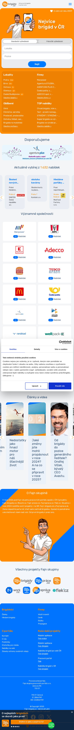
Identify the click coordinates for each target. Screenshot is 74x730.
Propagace (42, 624)
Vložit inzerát (43, 614)
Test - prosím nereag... (47, 112)
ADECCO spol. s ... (45, 94)
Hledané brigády (8, 617)
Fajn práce (42, 638)
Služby (40, 621)
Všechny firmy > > (44, 98)
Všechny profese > (10, 126)
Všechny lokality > (10, 98)
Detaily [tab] (37, 349)
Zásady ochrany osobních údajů (15, 651)
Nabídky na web (8, 648)
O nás (4, 639)
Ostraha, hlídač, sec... (13, 119)
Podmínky (6, 642)
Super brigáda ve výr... (47, 119)
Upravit (36, 386)
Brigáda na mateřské (12, 123)
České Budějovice (13, 94)
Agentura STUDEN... (46, 83)
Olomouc (9, 91)
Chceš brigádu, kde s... (47, 108)
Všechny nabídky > (44, 126)
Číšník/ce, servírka (11, 112)
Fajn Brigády (43, 646)
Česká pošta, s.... (44, 91)
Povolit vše (60, 386)
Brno (7, 83)
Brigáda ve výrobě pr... (47, 123)
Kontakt (5, 636)
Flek (39, 661)
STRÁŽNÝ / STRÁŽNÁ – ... (48, 115)
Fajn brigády (43, 654)
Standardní (20, 41)
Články (4, 614)
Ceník (40, 617)
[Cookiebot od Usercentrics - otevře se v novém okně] (60, 342)
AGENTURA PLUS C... (46, 87)
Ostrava (9, 87)
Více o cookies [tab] (61, 349)
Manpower (41, 80)
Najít (37, 64)
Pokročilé (55, 41)
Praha (8, 80)
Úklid (5, 108)
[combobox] (37, 48)
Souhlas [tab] (13, 349)
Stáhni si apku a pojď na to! (31, 722)
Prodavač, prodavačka (13, 115)
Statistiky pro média (10, 645)
